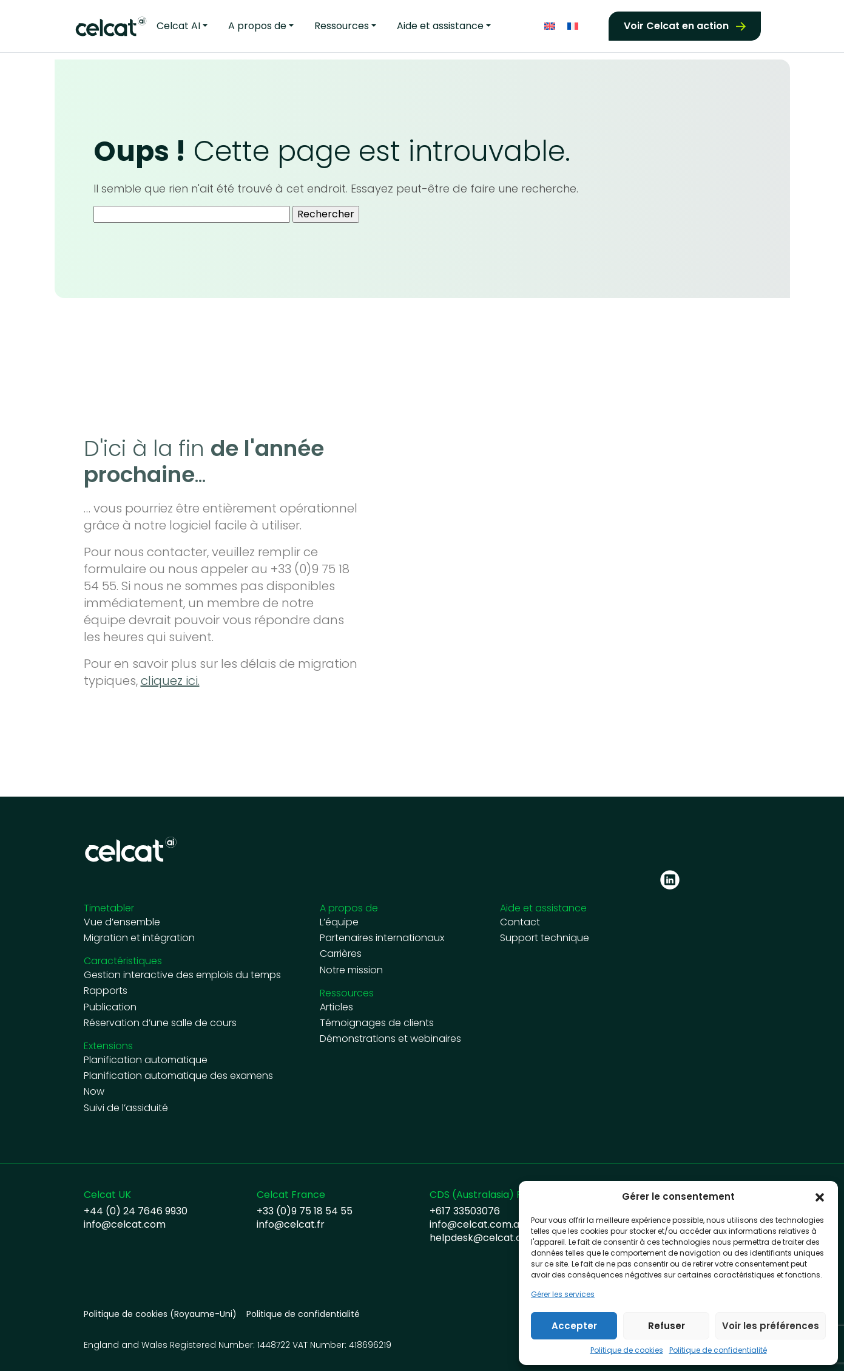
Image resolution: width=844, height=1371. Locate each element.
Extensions (108, 1046)
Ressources (341, 25)
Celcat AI (178, 25)
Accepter (574, 1325)
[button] (820, 1197)
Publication (110, 1007)
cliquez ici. (170, 680)
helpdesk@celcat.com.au (490, 1238)
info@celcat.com (125, 1224)
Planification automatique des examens (178, 1076)
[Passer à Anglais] (549, 24)
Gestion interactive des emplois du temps (182, 975)
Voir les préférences (770, 1325)
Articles (336, 1007)
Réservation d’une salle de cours (160, 1023)
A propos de (257, 25)
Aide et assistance (440, 25)
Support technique (544, 938)
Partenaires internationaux (382, 938)
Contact (520, 922)
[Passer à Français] (572, 24)
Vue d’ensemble (122, 922)
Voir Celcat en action (676, 25)
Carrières (341, 954)
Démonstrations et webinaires (390, 1039)
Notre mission (351, 970)
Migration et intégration (139, 938)
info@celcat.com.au (477, 1224)
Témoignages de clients (377, 1023)
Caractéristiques (123, 961)
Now (94, 1091)
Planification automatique (146, 1060)
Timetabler (109, 908)
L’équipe (339, 922)
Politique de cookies (626, 1350)
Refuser (666, 1325)
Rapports (105, 991)
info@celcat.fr (291, 1224)
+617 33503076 (465, 1211)
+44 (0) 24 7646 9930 (135, 1211)
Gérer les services (563, 1294)
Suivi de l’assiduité (126, 1108)
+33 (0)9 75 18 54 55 (305, 1211)
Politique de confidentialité (718, 1350)
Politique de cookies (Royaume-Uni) (160, 1314)
